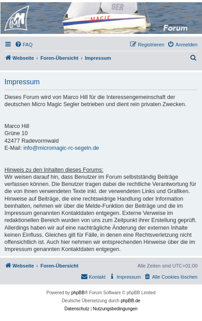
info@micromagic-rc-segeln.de (61, 148)
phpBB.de (130, 300)
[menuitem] (24, 44)
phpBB (78, 292)
